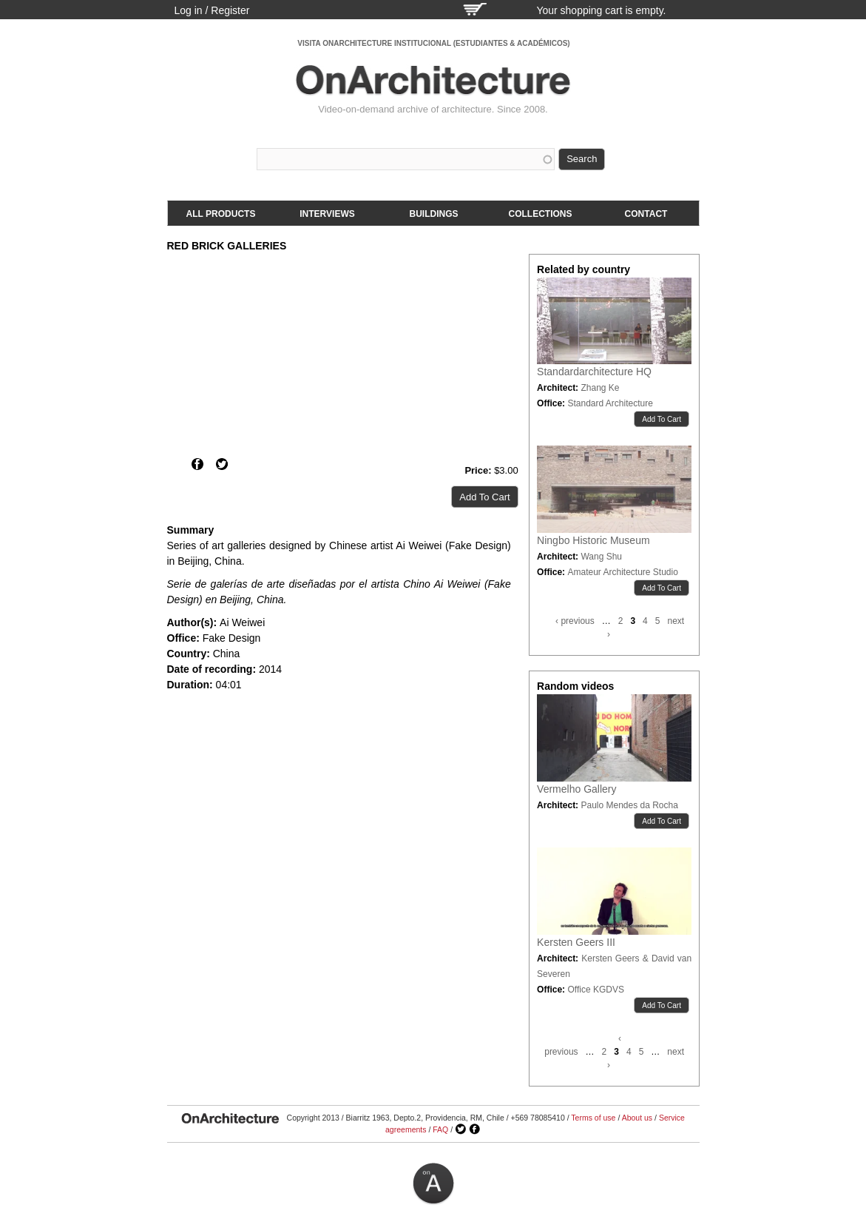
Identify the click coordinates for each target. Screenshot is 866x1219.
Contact (646, 214)
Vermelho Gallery (576, 789)
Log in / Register (212, 10)
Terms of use (593, 1117)
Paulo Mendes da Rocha (629, 805)
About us (637, 1117)
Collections (540, 214)
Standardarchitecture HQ (594, 371)
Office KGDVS (595, 989)
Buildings (434, 214)
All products (221, 214)
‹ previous (575, 621)
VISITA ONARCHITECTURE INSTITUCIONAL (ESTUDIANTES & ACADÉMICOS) (433, 43)
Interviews (327, 214)
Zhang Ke (600, 388)
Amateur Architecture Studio (622, 572)
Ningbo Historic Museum (593, 540)
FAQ (440, 1129)
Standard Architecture (609, 403)
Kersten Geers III (576, 942)
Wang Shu (601, 556)
